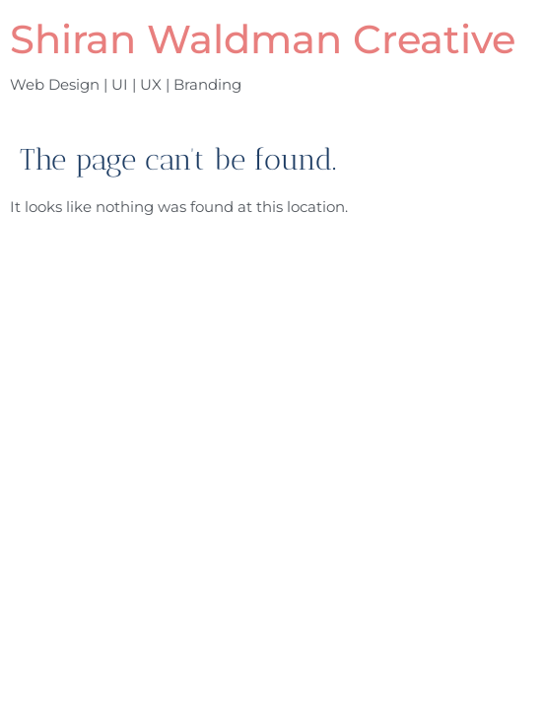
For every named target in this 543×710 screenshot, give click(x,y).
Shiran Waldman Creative (262, 39)
